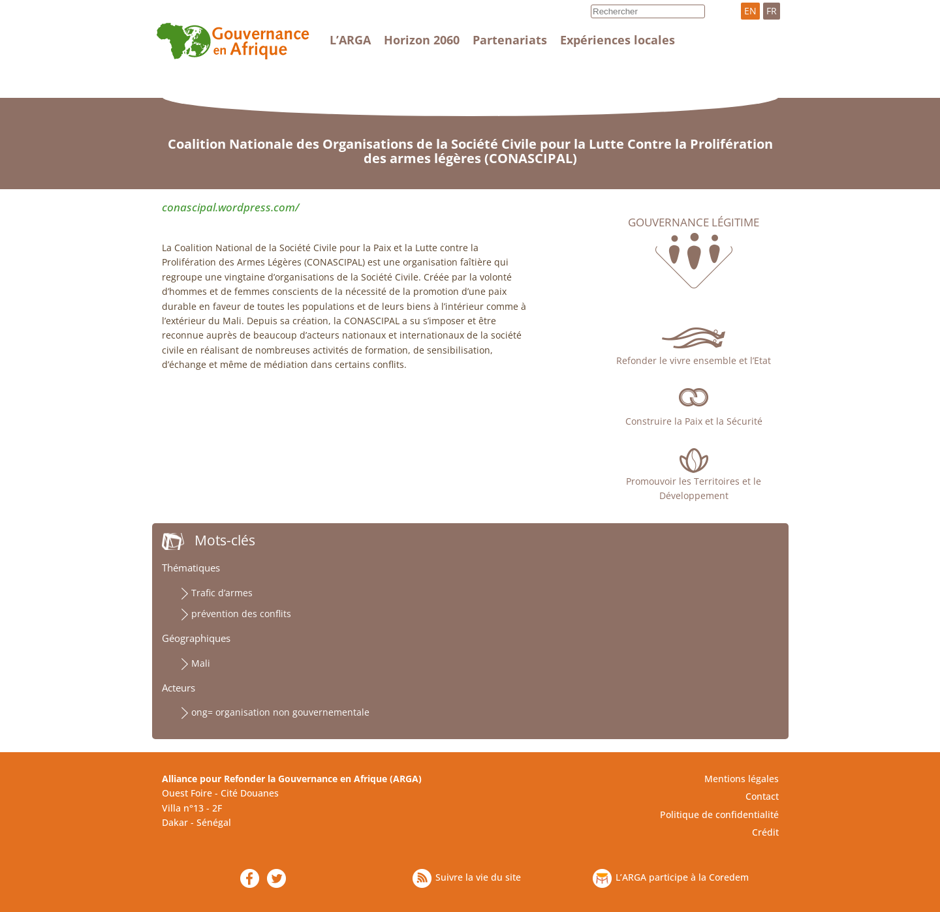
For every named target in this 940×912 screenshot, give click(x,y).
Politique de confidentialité (719, 814)
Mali (200, 663)
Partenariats (510, 40)
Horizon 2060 (422, 40)
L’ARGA (350, 40)
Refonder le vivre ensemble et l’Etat (693, 360)
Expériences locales (617, 40)
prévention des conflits (241, 613)
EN (750, 11)
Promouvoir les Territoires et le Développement (693, 488)
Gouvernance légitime (693, 222)
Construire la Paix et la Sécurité (693, 421)
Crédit (765, 832)
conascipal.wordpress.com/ (230, 207)
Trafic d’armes (222, 592)
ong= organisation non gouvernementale (280, 712)
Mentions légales (741, 778)
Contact (762, 796)
